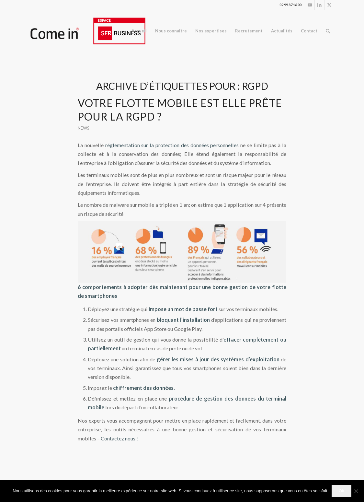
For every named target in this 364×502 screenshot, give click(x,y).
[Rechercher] (328, 31)
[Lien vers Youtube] (309, 5)
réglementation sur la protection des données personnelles (172, 145)
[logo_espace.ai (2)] (87, 31)
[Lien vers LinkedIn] (319, 5)
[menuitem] (139, 31)
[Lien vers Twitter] (329, 5)
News (83, 128)
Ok (341, 490)
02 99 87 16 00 (290, 5)
